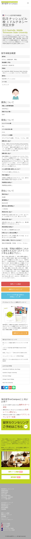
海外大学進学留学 (5, 495)
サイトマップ (4, 518)
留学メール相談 (15, 472)
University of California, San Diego (11, 369)
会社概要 (3, 516)
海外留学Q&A (4, 506)
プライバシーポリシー (7, 519)
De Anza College (7, 376)
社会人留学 (4, 493)
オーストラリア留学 (7, 528)
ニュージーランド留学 (8, 530)
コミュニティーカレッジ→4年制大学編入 (13, 356)
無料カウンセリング (15, 289)
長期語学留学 (4, 492)
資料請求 (15, 477)
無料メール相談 (15, 284)
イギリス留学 (5, 525)
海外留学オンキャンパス (7, 489)
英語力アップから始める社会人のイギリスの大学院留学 (15, 360)
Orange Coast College (8, 379)
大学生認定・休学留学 (7, 497)
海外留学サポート (5, 504)
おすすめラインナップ (7, 502)
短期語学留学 (4, 490)
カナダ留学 (5, 526)
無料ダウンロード (20, 333)
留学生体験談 (4, 507)
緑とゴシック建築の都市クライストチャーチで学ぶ (15, 343)
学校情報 (3, 509)
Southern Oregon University (10, 372)
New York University (8, 382)
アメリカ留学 (5, 523)
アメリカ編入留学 (5, 498)
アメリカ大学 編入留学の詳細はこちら (15, 296)
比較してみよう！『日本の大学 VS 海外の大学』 (15, 352)
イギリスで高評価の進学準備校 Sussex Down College (14, 348)
